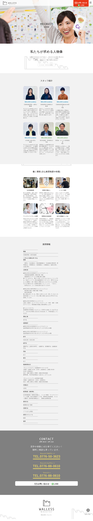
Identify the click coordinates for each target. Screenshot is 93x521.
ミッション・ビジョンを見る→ (46, 65)
